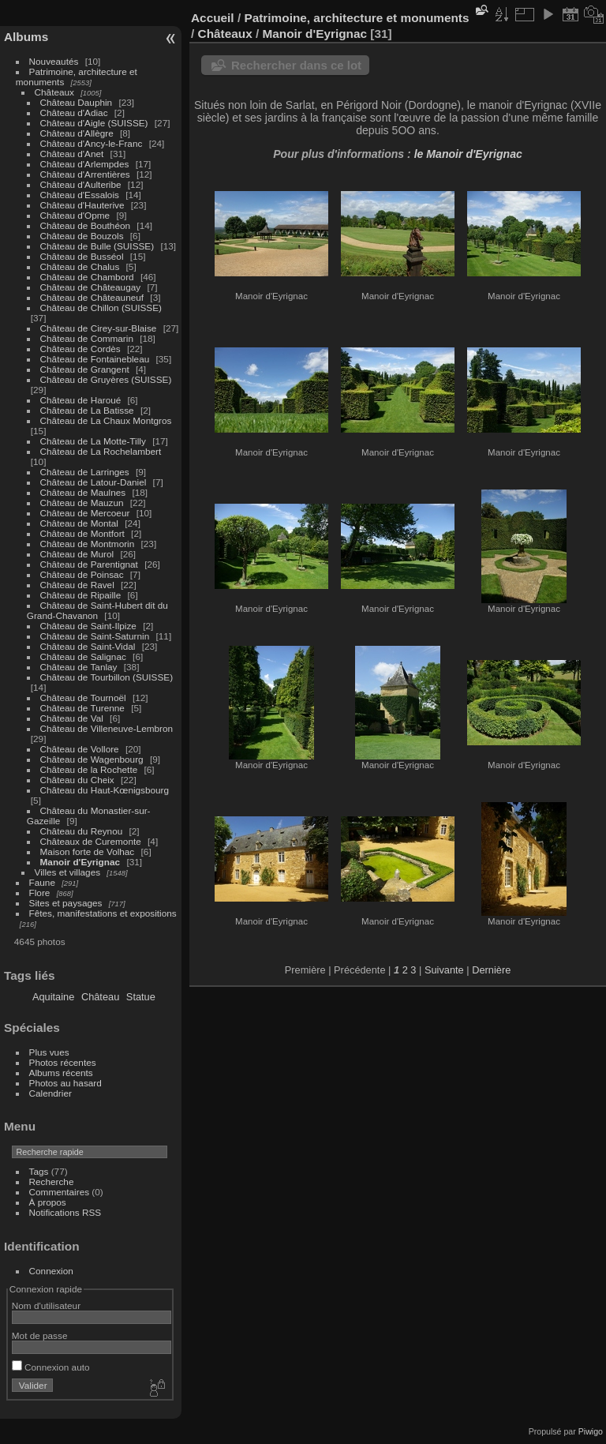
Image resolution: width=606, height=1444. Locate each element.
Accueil (212, 17)
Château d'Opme (75, 215)
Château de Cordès (80, 348)
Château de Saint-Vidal (88, 646)
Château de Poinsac (82, 574)
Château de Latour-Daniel (93, 482)
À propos (47, 1202)
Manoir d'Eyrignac (80, 862)
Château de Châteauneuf (92, 297)
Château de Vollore (79, 749)
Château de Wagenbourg (92, 759)
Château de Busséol (82, 256)
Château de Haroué (82, 400)
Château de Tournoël (83, 697)
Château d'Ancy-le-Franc (91, 143)
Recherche (51, 1181)
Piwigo (590, 1431)
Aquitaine (53, 997)
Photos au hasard (65, 1083)
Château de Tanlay (79, 667)
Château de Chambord (87, 277)
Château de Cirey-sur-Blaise (98, 328)
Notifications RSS (65, 1212)
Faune (42, 882)
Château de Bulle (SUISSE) (97, 246)
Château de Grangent (84, 369)
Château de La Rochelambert (101, 451)
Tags (39, 1171)
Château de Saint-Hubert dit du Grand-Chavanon (97, 610)
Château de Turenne (82, 708)
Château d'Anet (72, 153)
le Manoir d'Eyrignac (468, 154)
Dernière (491, 970)
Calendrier (50, 1093)
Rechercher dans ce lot (296, 65)
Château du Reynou (81, 831)
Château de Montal (79, 523)
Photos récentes (62, 1062)
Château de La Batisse (87, 410)
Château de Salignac (83, 656)
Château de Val (71, 718)
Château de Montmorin (87, 543)
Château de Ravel (77, 584)
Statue (140, 997)
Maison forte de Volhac (87, 851)
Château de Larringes (84, 472)
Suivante (444, 970)
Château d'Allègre (77, 133)
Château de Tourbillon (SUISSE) (107, 677)
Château (100, 997)
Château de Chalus (80, 266)
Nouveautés (54, 61)
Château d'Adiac (74, 112)
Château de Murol (77, 554)
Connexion (51, 1271)
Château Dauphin (76, 102)
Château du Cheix (77, 780)
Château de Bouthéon (85, 225)
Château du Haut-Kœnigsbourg (105, 790)
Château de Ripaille (81, 595)
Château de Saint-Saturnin (95, 636)
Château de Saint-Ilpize (88, 626)
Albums (26, 36)
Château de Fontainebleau (95, 359)
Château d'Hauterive (82, 205)
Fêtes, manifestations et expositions (103, 913)
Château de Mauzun (82, 502)
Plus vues (49, 1052)
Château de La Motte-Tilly (93, 441)
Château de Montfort (82, 533)
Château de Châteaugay (90, 287)
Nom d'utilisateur (46, 1305)
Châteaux (54, 92)
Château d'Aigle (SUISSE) (94, 123)
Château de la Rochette (89, 769)
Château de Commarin (86, 338)
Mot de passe (40, 1335)
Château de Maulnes (83, 492)
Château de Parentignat (89, 564)
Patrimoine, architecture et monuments (356, 17)
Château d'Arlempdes (84, 164)
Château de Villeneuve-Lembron (107, 728)
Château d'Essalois (79, 194)
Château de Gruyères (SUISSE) (106, 379)
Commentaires (59, 1192)
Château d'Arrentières (85, 174)
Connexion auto (51, 1367)
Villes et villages (68, 872)
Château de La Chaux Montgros (106, 420)
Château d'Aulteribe (81, 184)
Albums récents (61, 1072)
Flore (39, 892)
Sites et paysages (66, 903)
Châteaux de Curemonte (90, 841)
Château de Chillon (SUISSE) (101, 307)
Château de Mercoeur (85, 513)
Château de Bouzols (82, 236)
